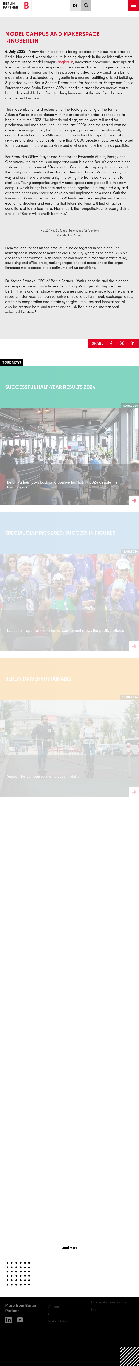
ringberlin (65, 62)
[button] (112, 343)
